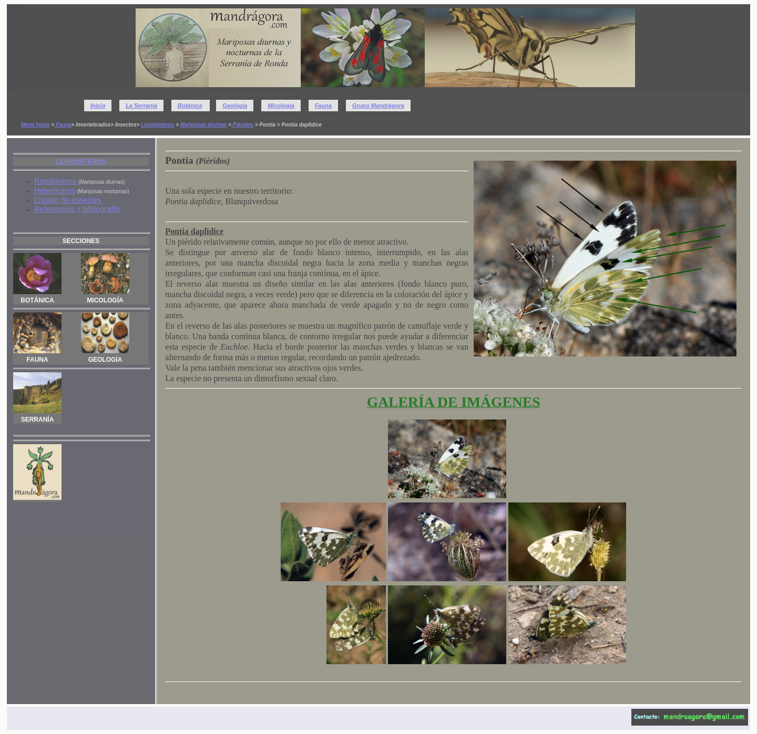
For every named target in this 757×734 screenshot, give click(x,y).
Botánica (190, 105)
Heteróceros (54, 190)
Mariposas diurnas (203, 125)
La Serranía (141, 105)
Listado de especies (67, 200)
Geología (234, 105)
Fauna (323, 105)
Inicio (98, 105)
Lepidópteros (157, 125)
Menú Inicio (35, 125)
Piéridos (242, 125)
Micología (281, 105)
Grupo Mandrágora (378, 105)
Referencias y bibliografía (76, 209)
